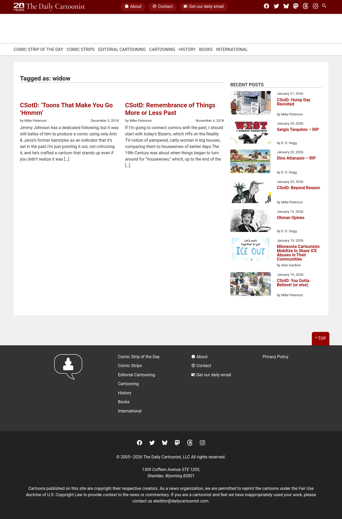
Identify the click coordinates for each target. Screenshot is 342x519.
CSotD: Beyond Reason (298, 188)
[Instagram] (315, 7)
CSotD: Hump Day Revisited (293, 102)
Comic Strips (81, 49)
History (187, 49)
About (133, 7)
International (232, 49)
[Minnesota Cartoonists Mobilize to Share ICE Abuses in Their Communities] (250, 250)
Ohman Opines (290, 218)
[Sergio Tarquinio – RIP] (250, 133)
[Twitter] (276, 7)
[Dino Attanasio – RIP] (250, 162)
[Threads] (305, 7)
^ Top (320, 338)
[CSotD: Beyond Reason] (250, 192)
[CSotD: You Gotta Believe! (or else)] (250, 285)
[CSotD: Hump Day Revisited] (250, 104)
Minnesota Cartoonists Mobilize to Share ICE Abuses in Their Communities (298, 253)
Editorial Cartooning (122, 49)
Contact (162, 7)
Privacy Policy (275, 356)
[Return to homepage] (70, 388)
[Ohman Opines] (250, 221)
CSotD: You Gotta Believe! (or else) (293, 283)
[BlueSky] (286, 7)
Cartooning (162, 49)
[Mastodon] (296, 7)
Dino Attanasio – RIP (296, 158)
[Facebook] (266, 7)
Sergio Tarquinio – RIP (298, 130)
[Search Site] (325, 7)
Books (206, 49)
